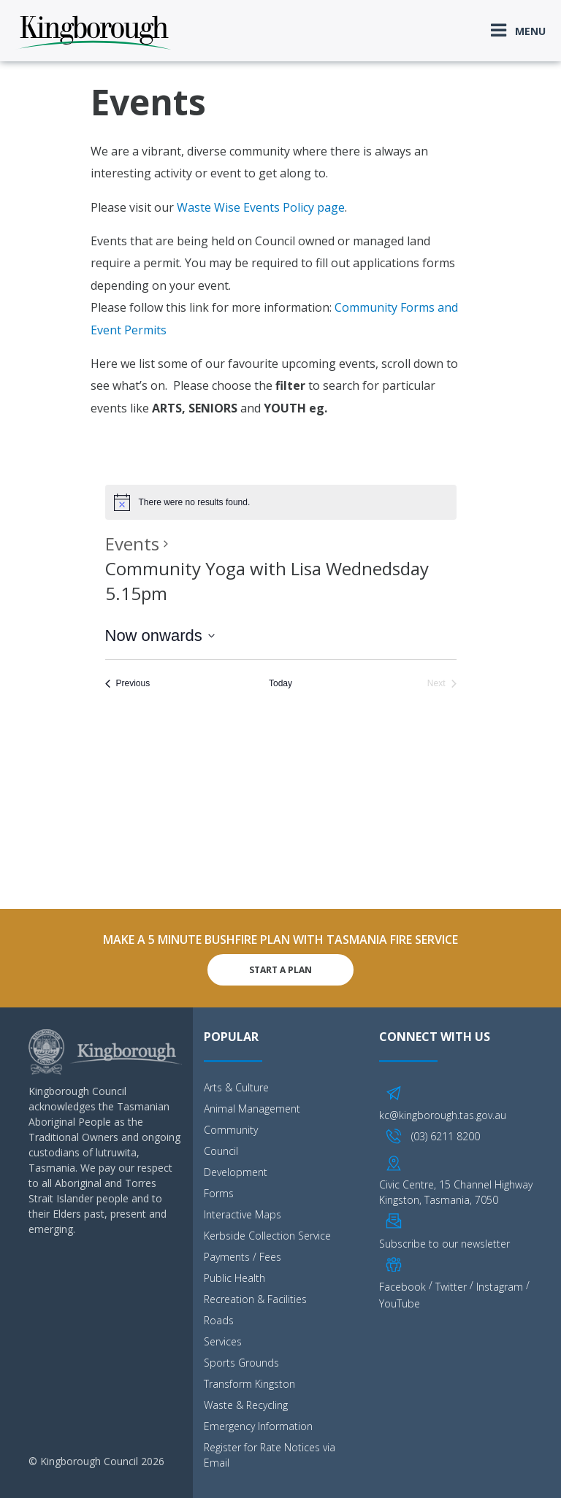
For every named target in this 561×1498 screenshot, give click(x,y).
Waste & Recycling (246, 1405)
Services (223, 1341)
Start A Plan (280, 970)
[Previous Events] (127, 683)
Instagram (499, 1287)
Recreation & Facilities (255, 1299)
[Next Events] (442, 683)
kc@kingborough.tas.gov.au (442, 1115)
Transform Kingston (249, 1384)
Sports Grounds (241, 1363)
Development (235, 1172)
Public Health (234, 1278)
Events (132, 543)
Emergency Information (258, 1426)
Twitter (451, 1287)
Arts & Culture (236, 1087)
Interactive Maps (242, 1214)
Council (221, 1151)
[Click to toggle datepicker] (160, 635)
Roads (219, 1320)
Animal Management (252, 1108)
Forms (219, 1193)
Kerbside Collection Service (267, 1235)
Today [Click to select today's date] (280, 683)
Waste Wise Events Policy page (261, 207)
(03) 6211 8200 (445, 1136)
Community (231, 1130)
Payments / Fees (242, 1257)
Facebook (402, 1287)
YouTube (399, 1303)
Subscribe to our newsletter (444, 1244)
